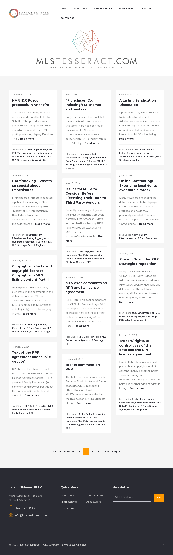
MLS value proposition (131, 320)
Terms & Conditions (73, 544)
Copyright (137, 234)
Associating (93, 502)
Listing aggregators (42, 153)
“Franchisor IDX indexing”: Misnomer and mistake (83, 104)
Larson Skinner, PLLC (34, 544)
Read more (27, 138)
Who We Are (67, 495)
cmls (49, 149)
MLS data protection (23, 156)
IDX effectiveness (21, 153)
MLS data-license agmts (85, 258)
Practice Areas (95, 495)
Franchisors (84, 154)
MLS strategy (19, 160)
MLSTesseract (68, 502)
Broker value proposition (91, 414)
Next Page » (112, 452)
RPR (89, 262)
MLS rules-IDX (43, 156)
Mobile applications (38, 160)
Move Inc (134, 160)
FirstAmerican (126, 402)
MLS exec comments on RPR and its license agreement (86, 287)
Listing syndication (91, 157)
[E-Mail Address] (132, 498)
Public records (20, 413)
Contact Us (67, 508)
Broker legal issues (35, 149)
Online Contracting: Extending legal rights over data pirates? (138, 185)
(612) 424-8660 (22, 507)
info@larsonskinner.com (28, 515)
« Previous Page (63, 452)
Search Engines (84, 164)
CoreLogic (83, 251)
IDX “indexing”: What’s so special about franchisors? (32, 185)
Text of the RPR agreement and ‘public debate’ (31, 356)
